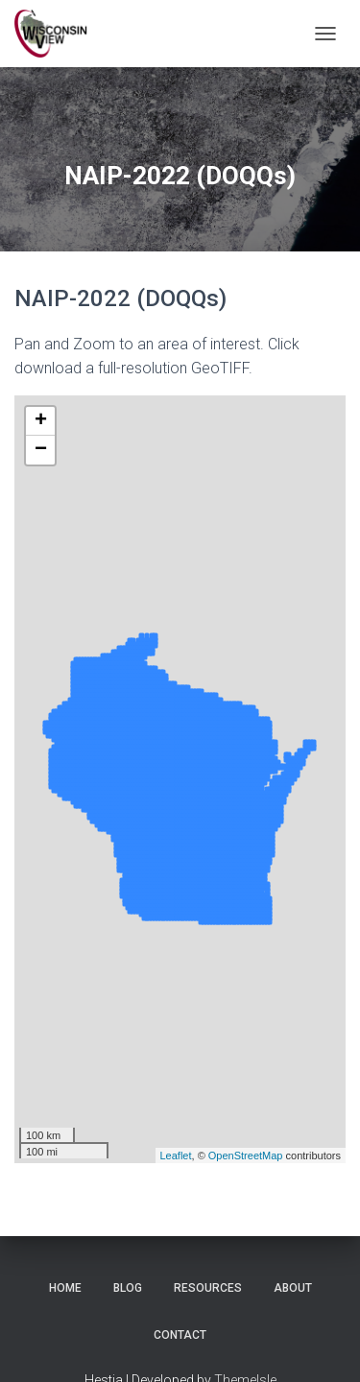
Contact (180, 1335)
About (293, 1288)
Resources (208, 1288)
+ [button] (41, 421)
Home (65, 1288)
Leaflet (176, 1155)
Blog (127, 1288)
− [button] (41, 450)
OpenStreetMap (245, 1155)
